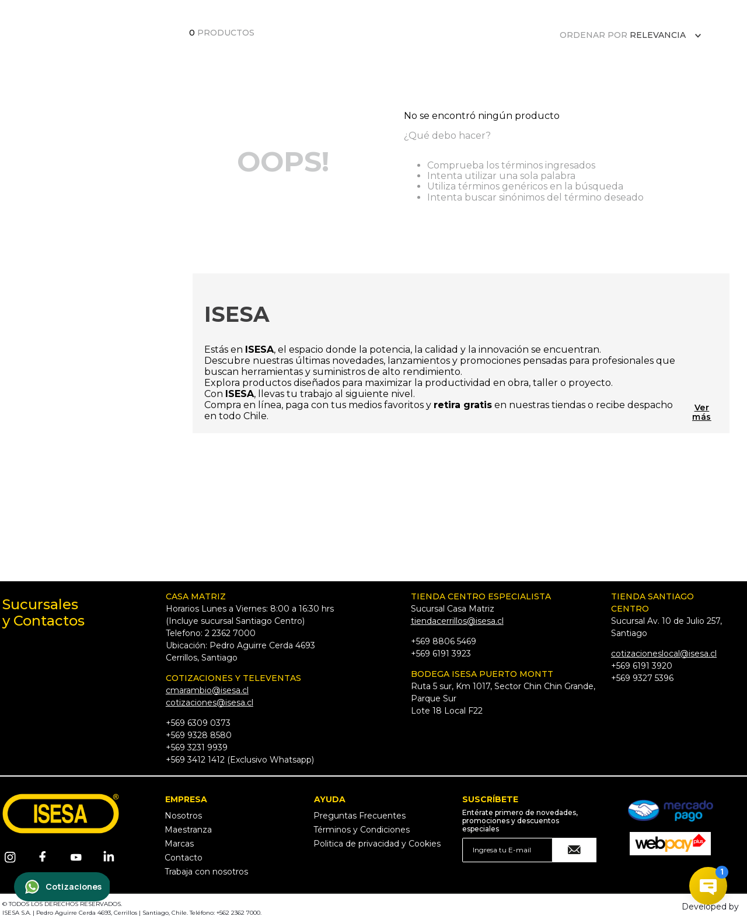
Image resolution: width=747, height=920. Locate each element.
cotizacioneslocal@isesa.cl (664, 653)
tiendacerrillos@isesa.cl (457, 621)
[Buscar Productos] (648, 54)
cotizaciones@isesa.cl (209, 702)
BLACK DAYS (310, 54)
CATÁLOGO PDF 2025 (175, 54)
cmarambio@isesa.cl (207, 690)
